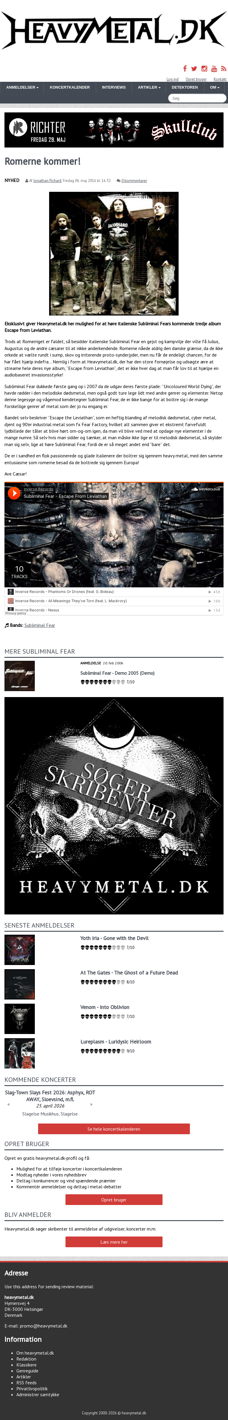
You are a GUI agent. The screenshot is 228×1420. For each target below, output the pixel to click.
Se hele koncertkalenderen (114, 1129)
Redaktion (26, 1359)
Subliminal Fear (39, 625)
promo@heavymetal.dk (43, 1326)
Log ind (173, 79)
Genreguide (27, 1371)
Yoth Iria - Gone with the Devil (114, 938)
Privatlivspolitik (32, 1388)
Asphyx (75, 1092)
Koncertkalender (70, 87)
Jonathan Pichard (47, 180)
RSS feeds (26, 1383)
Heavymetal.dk (114, 30)
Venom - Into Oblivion (104, 1007)
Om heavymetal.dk (35, 1353)
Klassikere (26, 1365)
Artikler (23, 1377)
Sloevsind (52, 1099)
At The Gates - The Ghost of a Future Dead (129, 972)
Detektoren (185, 87)
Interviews (114, 87)
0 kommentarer (134, 180)
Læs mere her (114, 1242)
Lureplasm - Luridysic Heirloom (115, 1041)
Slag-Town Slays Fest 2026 (35, 1092)
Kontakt (220, 79)
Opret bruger (196, 79)
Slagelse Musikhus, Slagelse (50, 1114)
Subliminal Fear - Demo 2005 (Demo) (117, 673)
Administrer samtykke (37, 1394)
